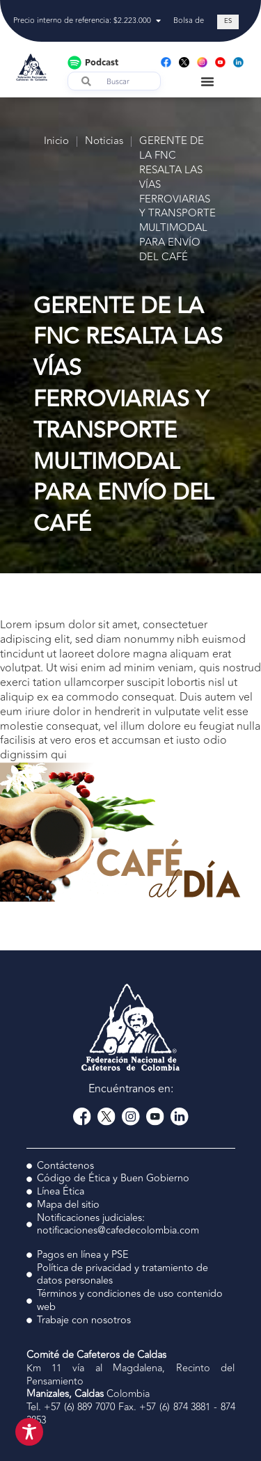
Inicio (56, 141)
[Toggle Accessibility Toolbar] (29, 1431)
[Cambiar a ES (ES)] (228, 22)
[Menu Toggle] (207, 81)
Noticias (104, 141)
